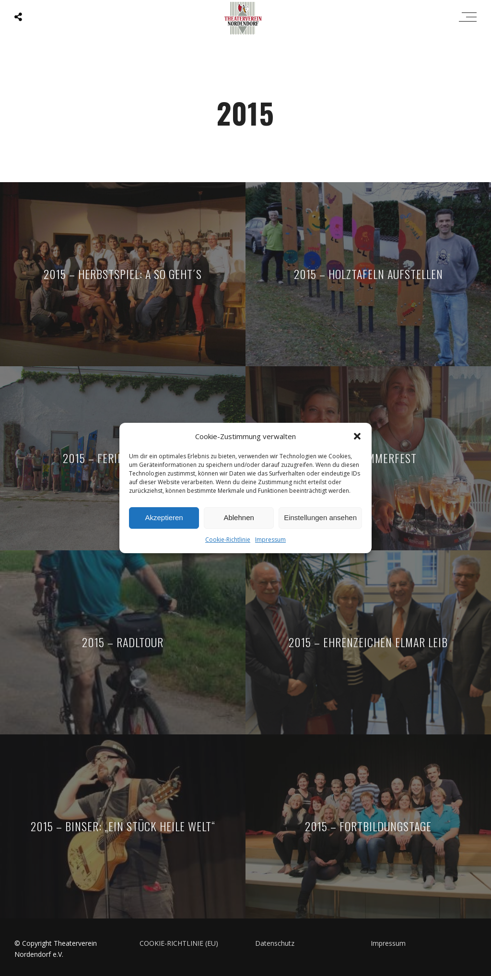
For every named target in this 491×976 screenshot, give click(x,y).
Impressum (270, 543)
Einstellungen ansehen (320, 521)
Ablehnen (238, 521)
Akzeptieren (164, 521)
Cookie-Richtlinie (227, 543)
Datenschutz (274, 943)
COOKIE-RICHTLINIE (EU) (179, 943)
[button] (357, 439)
